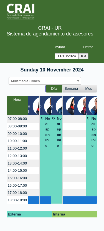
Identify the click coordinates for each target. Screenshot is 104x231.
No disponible (47, 132)
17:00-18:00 (17, 193)
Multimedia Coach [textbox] (25, 81)
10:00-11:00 (17, 141)
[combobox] (45, 81)
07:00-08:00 (17, 119)
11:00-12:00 (17, 148)
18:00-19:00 (17, 200)
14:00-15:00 (17, 170)
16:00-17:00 (17, 185)
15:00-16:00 (17, 178)
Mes (88, 88)
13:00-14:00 (17, 163)
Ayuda (60, 47)
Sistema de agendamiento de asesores (50, 34)
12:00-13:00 (17, 156)
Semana (71, 88)
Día (54, 88)
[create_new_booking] (34, 119)
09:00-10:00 (17, 134)
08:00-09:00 (17, 126)
